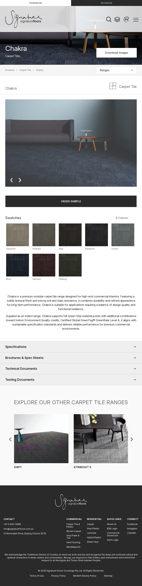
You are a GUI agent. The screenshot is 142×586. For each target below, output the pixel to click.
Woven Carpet (73, 531)
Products (10, 70)
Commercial (35, 3)
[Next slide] (131, 439)
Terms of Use (36, 575)
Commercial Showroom (113, 534)
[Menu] (135, 19)
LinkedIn (131, 533)
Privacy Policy (58, 575)
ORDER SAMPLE (71, 201)
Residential (106, 3)
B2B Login (112, 528)
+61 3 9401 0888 (12, 524)
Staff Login (112, 540)
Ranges (116, 70)
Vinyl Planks (93, 528)
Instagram (132, 528)
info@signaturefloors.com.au (19, 529)
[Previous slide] (10, 439)
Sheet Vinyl (92, 542)
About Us (111, 524)
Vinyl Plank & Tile (72, 536)
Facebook (132, 524)
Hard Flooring (73, 542)
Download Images (116, 52)
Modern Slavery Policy (84, 575)
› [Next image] (19, 179)
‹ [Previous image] (11, 179)
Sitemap (108, 575)
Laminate (91, 533)
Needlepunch (73, 547)
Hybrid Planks (94, 537)
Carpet (90, 524)
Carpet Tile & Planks (73, 525)
